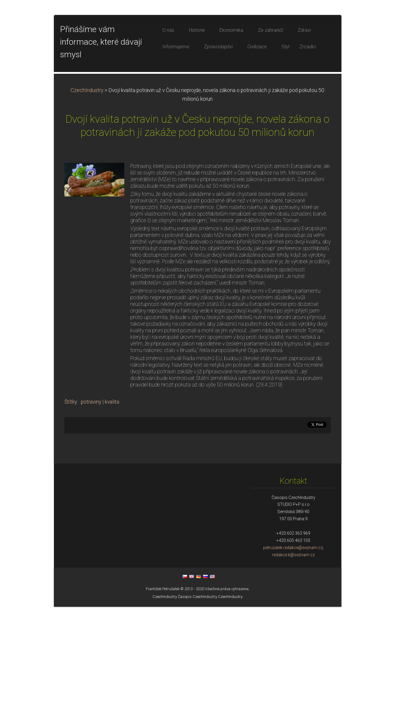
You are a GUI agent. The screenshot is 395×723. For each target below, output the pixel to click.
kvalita (112, 518)
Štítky (70, 518)
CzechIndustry (87, 207)
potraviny (91, 518)
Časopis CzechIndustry (197, 713)
